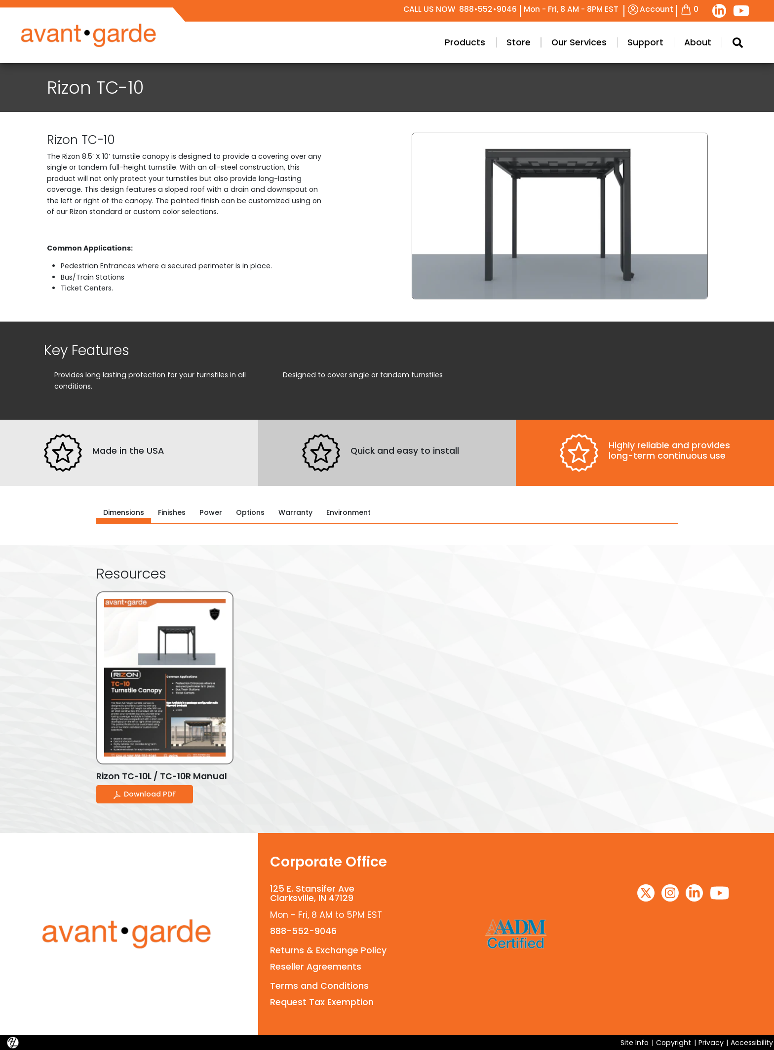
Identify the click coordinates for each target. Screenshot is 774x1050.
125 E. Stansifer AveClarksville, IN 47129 (312, 893)
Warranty (295, 512)
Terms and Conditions (319, 986)
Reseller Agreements (315, 967)
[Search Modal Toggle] (737, 42)
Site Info (634, 1043)
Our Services (579, 42)
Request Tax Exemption (322, 1002)
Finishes (172, 512)
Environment (348, 512)
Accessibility (752, 1043)
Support (645, 42)
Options (250, 512)
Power (210, 512)
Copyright (673, 1043)
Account (651, 9)
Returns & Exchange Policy (328, 950)
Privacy (711, 1043)
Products (465, 42)
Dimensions (123, 512)
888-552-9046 (303, 931)
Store (518, 42)
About (697, 42)
